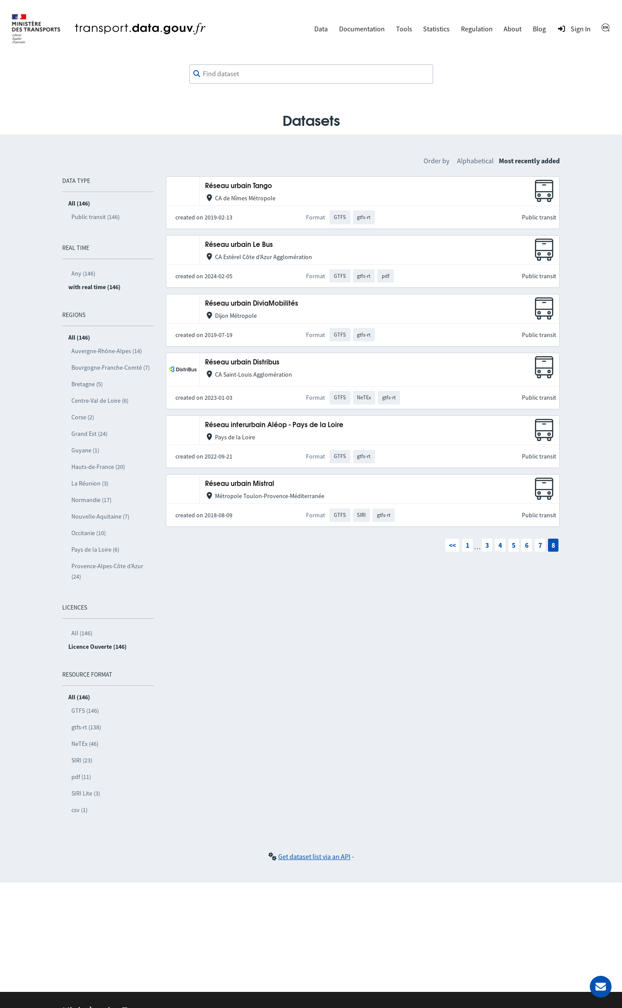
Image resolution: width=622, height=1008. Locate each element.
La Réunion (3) (89, 483)
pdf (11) (81, 777)
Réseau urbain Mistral (239, 484)
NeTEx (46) (84, 744)
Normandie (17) (91, 500)
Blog (539, 28)
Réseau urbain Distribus (242, 362)
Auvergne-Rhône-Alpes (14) (106, 351)
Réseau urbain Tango (238, 186)
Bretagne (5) (87, 384)
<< (452, 545)
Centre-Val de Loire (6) (99, 401)
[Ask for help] (601, 987)
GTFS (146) (85, 711)
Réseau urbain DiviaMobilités (251, 303)
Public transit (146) (95, 217)
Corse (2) (82, 417)
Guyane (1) (85, 450)
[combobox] (311, 74)
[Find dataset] (311, 74)
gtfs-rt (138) (86, 727)
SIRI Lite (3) (85, 793)
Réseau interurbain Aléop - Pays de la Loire (274, 425)
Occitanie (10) (88, 533)
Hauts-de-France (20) (98, 467)
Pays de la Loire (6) (95, 549)
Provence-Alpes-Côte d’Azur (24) (107, 571)
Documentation (362, 28)
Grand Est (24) (89, 434)
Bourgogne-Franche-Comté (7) (110, 367)
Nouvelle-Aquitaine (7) (100, 516)
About (512, 28)
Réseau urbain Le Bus (239, 245)
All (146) (81, 633)
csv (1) (79, 810)
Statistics (436, 28)
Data (321, 28)
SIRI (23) (81, 760)
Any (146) (83, 273)
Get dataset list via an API (314, 856)
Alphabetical (475, 160)
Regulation (477, 28)
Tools (404, 28)
